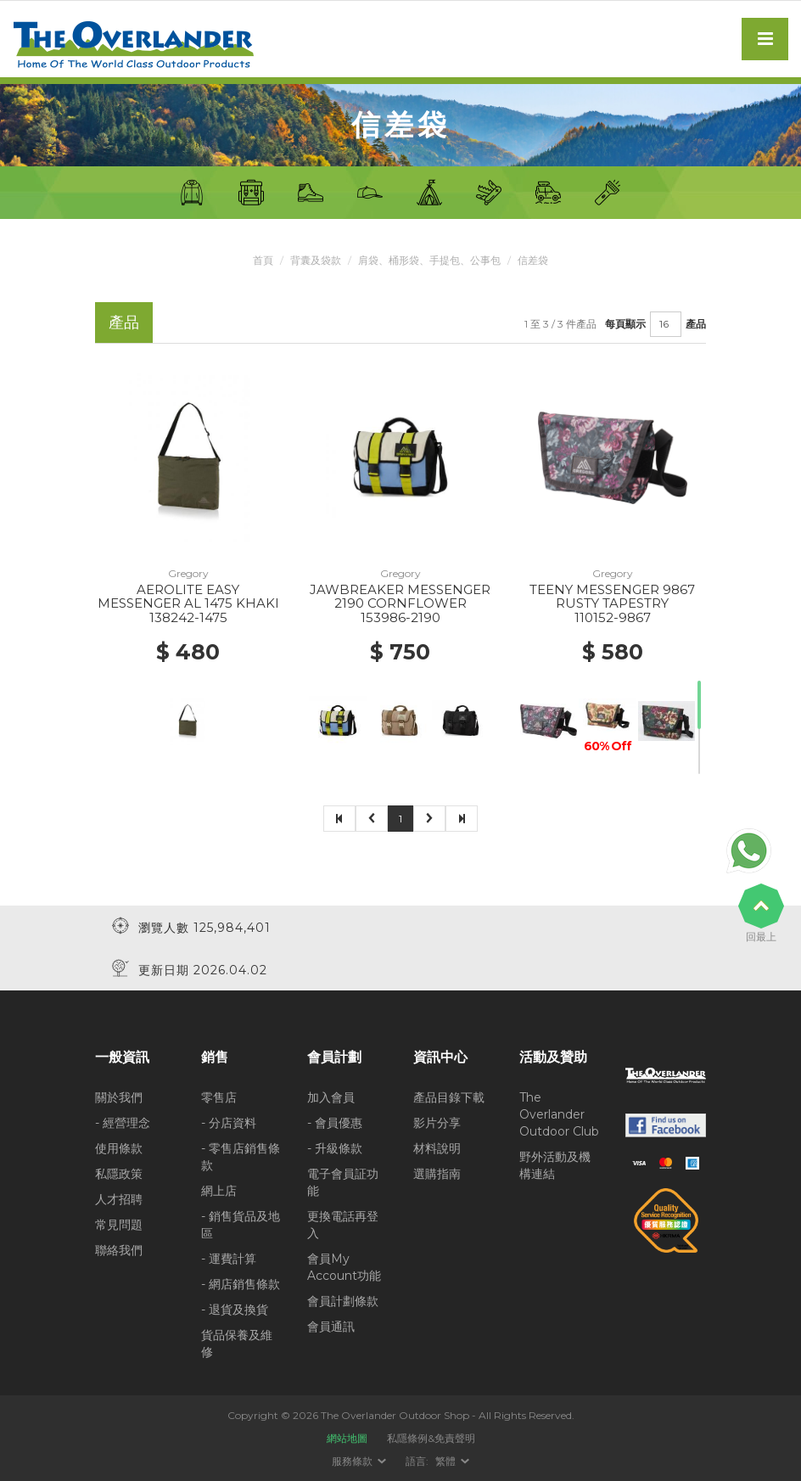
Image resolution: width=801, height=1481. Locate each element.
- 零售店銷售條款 (240, 1157)
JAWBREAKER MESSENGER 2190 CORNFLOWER (400, 596)
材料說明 (437, 1148)
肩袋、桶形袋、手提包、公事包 (429, 260)
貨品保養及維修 (236, 1343)
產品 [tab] (124, 322)
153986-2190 (400, 617)
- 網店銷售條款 (240, 1284)
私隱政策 (119, 1173)
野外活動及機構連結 (555, 1165)
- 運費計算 (228, 1258)
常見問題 (119, 1224)
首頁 (263, 260)
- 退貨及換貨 (234, 1309)
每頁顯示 (625, 323)
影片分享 (437, 1122)
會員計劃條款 (342, 1301)
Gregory (188, 573)
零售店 (219, 1097)
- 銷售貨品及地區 (240, 1225)
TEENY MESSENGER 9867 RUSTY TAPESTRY (612, 596)
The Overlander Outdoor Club (559, 1114)
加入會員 (331, 1097)
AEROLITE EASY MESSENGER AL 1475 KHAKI (188, 596)
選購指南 (437, 1173)
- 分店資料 (228, 1122)
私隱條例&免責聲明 (431, 1438)
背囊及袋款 (315, 260)
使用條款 (119, 1148)
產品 (696, 323)
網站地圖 (347, 1438)
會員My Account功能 (344, 1267)
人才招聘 (119, 1199)
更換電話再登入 (342, 1225)
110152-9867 (612, 617)
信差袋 (533, 260)
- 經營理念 (122, 1122)
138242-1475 (188, 617)
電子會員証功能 (342, 1182)
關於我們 (119, 1097)
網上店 (219, 1190)
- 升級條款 (334, 1148)
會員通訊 (331, 1326)
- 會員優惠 (334, 1122)
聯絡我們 (119, 1250)
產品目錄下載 (449, 1097)
